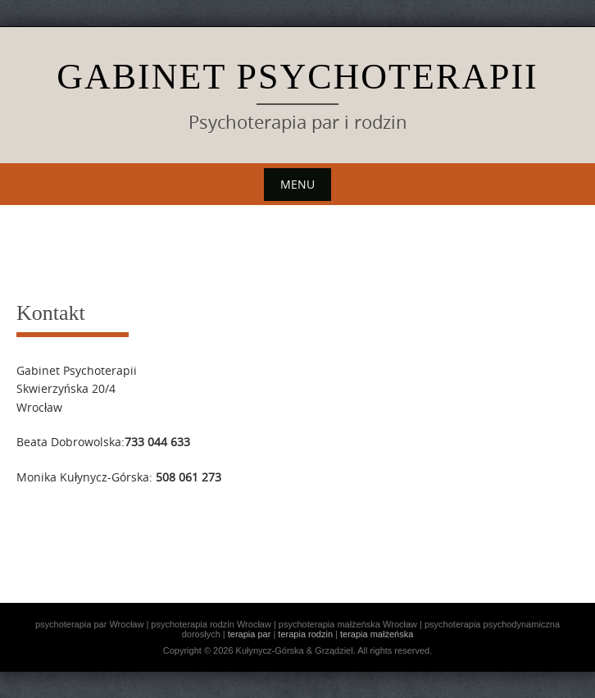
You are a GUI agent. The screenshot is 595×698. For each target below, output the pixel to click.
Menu (297, 184)
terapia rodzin (305, 634)
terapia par (249, 634)
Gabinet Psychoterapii (297, 77)
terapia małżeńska (376, 634)
